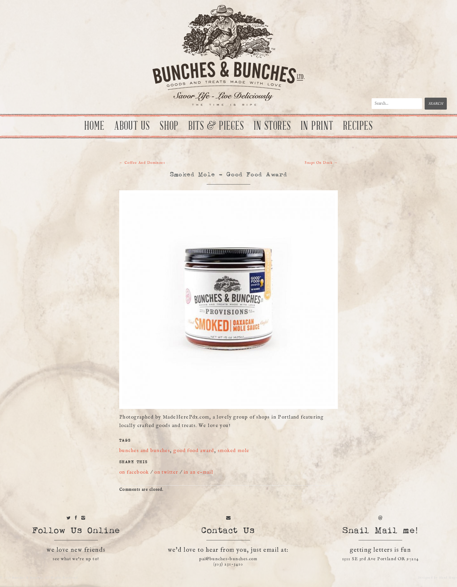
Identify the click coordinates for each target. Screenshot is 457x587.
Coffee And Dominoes (142, 163)
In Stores (272, 126)
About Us (132, 126)
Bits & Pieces (216, 126)
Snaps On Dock (321, 163)
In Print (317, 126)
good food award (193, 451)
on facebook (134, 473)
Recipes (358, 126)
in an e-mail (198, 473)
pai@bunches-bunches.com (228, 559)
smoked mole (233, 451)
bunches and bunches (144, 451)
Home (94, 126)
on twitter (166, 473)
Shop (169, 126)
